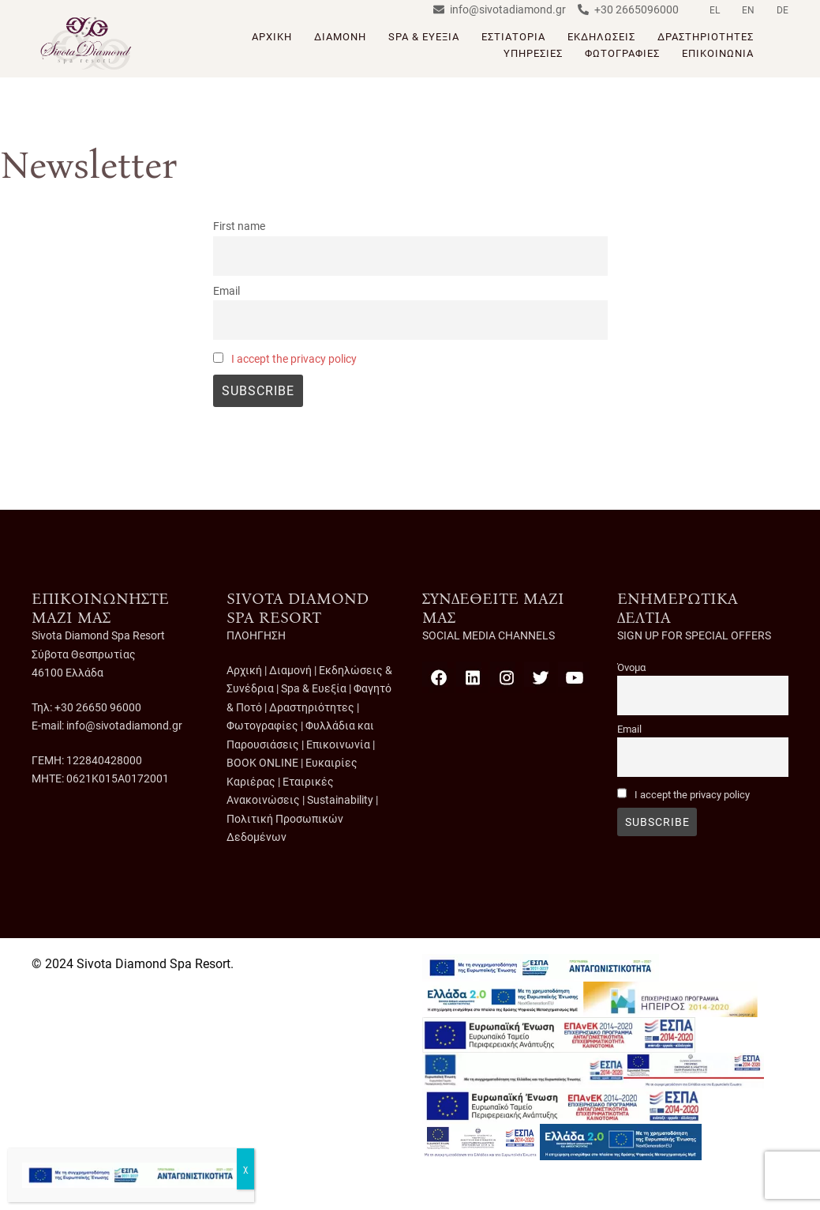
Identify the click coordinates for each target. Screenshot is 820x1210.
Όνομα (631, 667)
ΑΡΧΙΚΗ (272, 37)
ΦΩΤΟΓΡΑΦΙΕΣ (622, 53)
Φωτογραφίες (262, 725)
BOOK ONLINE (262, 762)
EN (748, 10)
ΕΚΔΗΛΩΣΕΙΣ (601, 37)
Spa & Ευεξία (313, 688)
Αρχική (244, 670)
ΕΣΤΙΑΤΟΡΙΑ (513, 37)
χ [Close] (245, 1168)
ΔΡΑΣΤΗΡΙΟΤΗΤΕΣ (705, 37)
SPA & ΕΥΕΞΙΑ (423, 37)
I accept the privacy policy (294, 359)
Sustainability (340, 799)
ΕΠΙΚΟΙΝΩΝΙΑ (718, 53)
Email (226, 291)
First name (239, 226)
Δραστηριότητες (311, 707)
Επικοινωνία (338, 744)
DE (782, 10)
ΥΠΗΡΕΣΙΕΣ (533, 53)
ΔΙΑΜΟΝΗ (340, 37)
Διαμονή (290, 670)
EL (715, 10)
